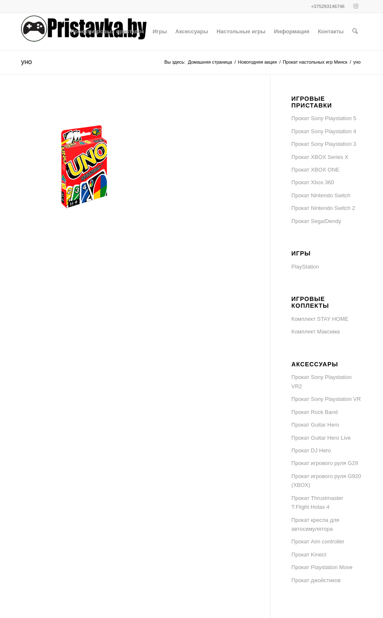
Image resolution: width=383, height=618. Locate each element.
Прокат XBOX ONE (316, 170)
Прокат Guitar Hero (315, 425)
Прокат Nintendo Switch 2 (323, 208)
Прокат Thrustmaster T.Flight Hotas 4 (317, 502)
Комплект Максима (316, 331)
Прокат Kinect (309, 554)
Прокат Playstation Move (322, 567)
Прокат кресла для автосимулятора (316, 524)
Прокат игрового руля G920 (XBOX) (326, 480)
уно (26, 61)
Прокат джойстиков (316, 580)
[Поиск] (355, 31)
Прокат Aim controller (318, 541)
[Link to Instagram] (355, 6)
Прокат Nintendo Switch (321, 195)
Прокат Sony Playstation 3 (324, 144)
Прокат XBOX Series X (320, 157)
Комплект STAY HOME (320, 319)
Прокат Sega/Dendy (316, 221)
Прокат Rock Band (315, 412)
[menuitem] (107, 31)
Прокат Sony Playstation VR (326, 399)
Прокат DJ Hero (311, 450)
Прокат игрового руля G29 (325, 463)
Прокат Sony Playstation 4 (324, 131)
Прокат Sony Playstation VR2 (322, 381)
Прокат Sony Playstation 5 (324, 118)
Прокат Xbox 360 (313, 182)
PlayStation (305, 266)
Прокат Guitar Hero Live (321, 438)
